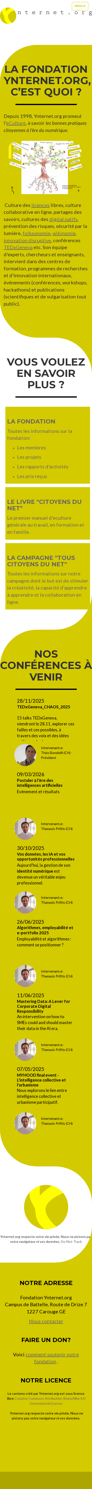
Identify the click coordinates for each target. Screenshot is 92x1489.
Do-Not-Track (71, 1241)
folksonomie (37, 233)
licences (40, 205)
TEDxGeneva (18, 247)
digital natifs (63, 219)
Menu (81, 7)
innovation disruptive (27, 240)
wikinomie (64, 233)
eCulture (16, 123)
